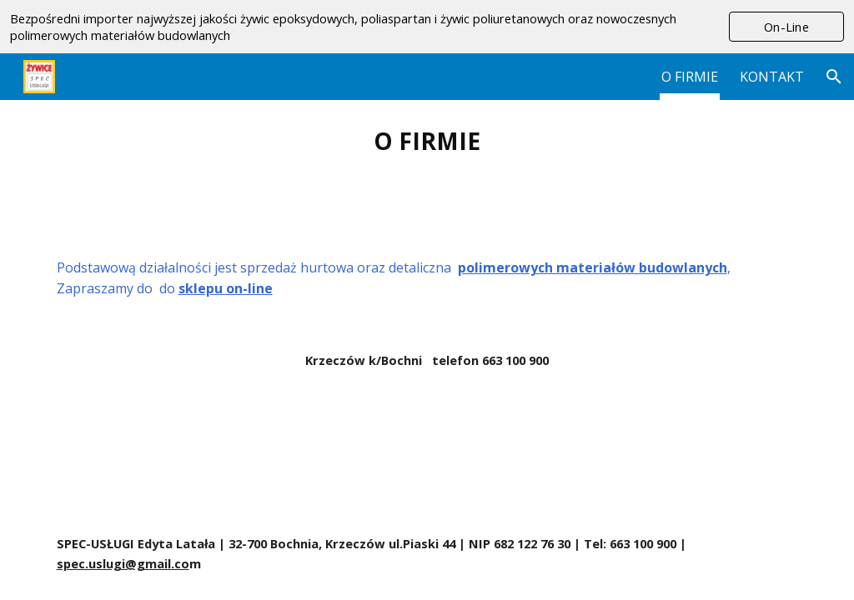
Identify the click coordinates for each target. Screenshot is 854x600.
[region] (427, 26)
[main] (427, 141)
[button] (834, 77)
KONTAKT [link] (772, 77)
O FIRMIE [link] (689, 77)
